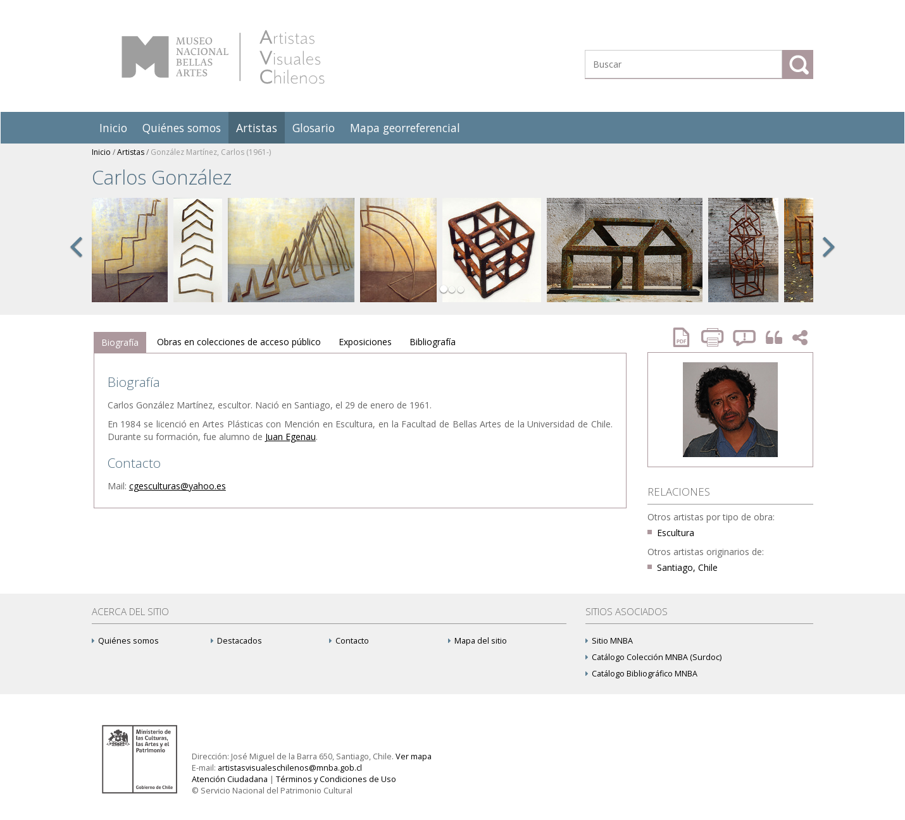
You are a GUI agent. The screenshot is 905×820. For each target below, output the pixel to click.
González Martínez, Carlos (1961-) (211, 152)
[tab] (120, 342)
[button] (76, 260)
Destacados (236, 640)
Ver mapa (414, 756)
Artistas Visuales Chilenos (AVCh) (223, 57)
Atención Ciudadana (230, 779)
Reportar (745, 337)
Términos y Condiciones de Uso (336, 779)
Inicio (113, 127)
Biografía (120, 342)
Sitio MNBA (609, 640)
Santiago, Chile (687, 567)
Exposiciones (365, 342)
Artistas (256, 127)
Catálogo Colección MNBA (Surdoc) (653, 657)
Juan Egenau (290, 437)
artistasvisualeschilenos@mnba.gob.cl (290, 767)
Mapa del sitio (477, 640)
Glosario (313, 127)
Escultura (675, 533)
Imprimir (714, 337)
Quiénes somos (181, 127)
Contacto (349, 640)
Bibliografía (432, 342)
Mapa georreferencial (405, 127)
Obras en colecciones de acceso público (239, 342)
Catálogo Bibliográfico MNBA (641, 673)
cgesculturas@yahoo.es (177, 486)
